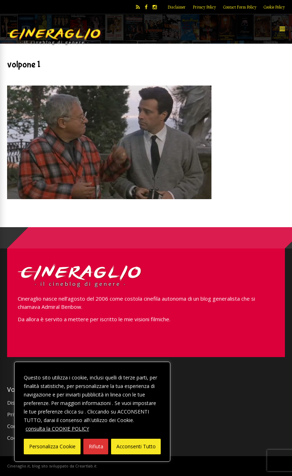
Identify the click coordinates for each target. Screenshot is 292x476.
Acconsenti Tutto (136, 446)
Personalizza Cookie (52, 446)
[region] (92, 412)
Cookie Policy (274, 7)
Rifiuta (96, 446)
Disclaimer (176, 7)
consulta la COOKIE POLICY (57, 428)
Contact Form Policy (240, 7)
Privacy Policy (204, 7)
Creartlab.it (86, 466)
